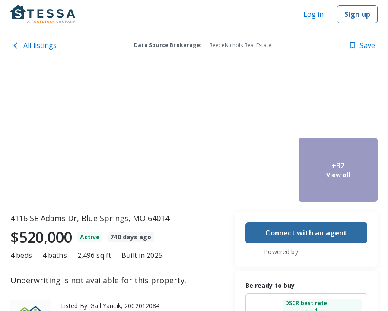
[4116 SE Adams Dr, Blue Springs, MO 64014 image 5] (338, 170)
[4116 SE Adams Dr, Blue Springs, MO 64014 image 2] (255, 102)
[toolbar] (194, 136)
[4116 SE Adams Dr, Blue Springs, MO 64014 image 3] (255, 170)
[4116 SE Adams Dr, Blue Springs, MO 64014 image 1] (111, 136)
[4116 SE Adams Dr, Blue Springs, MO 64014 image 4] (338, 102)
